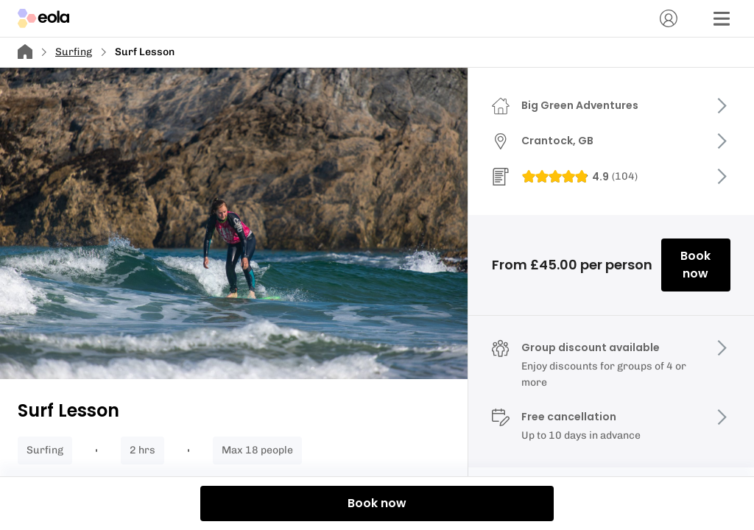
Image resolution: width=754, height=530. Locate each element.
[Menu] (721, 18)
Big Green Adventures (579, 105)
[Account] (668, 18)
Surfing (73, 52)
